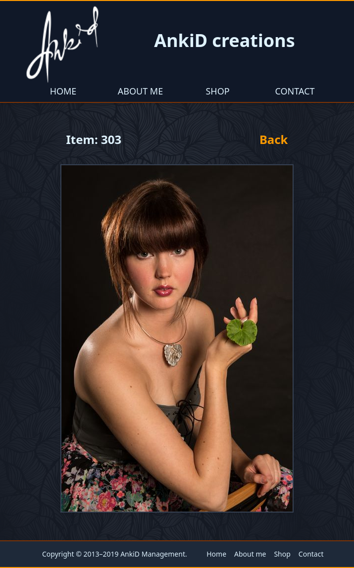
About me (140, 91)
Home (63, 91)
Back (273, 139)
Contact (294, 91)
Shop (217, 91)
